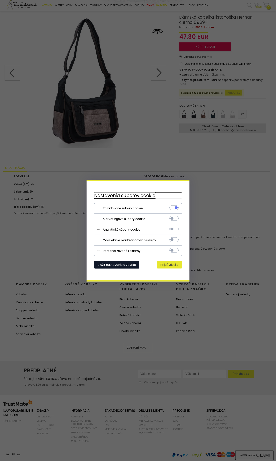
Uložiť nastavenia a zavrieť (116, 264)
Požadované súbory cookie (123, 208)
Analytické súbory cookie (121, 229)
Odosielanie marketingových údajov (129, 240)
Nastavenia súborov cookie (124, 195)
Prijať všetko (169, 264)
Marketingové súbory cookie (124, 219)
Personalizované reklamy (121, 250)
